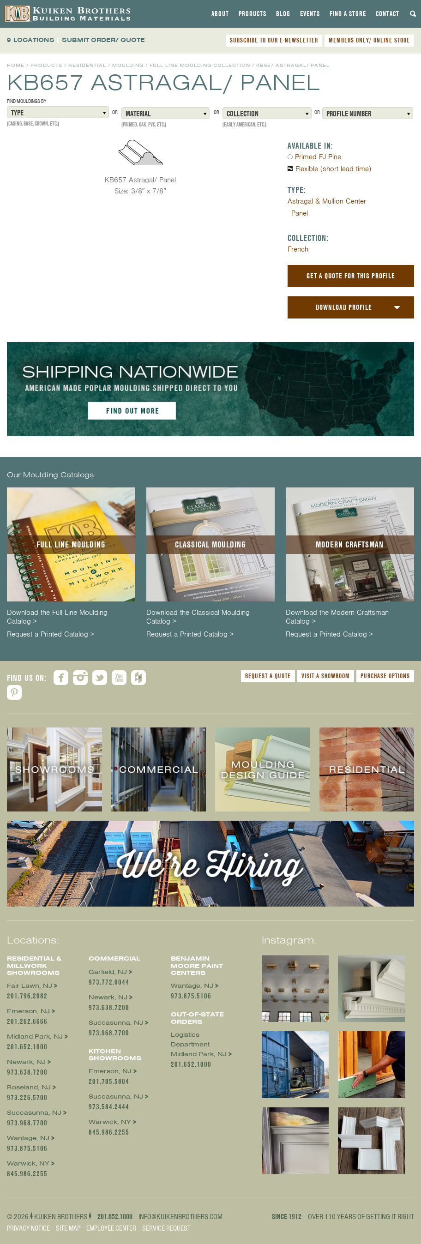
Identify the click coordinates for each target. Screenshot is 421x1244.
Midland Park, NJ (35, 1036)
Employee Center (111, 1228)
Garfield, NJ (108, 972)
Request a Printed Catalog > (50, 634)
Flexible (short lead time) (333, 169)
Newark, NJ (26, 1062)
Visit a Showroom (325, 676)
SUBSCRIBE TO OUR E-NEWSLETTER (274, 40)
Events (310, 13)
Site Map (68, 1228)
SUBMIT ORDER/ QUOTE (103, 40)
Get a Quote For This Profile (351, 276)
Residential (87, 65)
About (220, 13)
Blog (283, 13)
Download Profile (344, 307)
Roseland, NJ (29, 1087)
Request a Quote (268, 676)
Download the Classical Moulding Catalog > (198, 617)
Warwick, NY (28, 1163)
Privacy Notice (28, 1228)
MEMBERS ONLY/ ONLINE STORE (369, 40)
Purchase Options (385, 676)
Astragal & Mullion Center (327, 201)
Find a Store (348, 13)
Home (15, 65)
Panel (299, 213)
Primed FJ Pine (318, 157)
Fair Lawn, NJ (29, 986)
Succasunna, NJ (34, 1113)
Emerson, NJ (28, 1011)
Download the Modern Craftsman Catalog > (337, 617)
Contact (387, 13)
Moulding (128, 65)
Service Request (166, 1228)
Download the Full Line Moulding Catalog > (57, 617)
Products (252, 13)
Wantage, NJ (28, 1138)
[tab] (220, 13)
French (298, 249)
